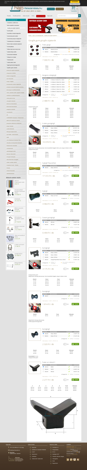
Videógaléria (55, 458)
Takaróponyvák (10, 59)
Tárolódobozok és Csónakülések (13, 41)
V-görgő (44, 191)
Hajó (77, 452)
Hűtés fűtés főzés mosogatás (12, 159)
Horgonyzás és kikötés (11, 73)
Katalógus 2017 (55, 454)
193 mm (52, 222)
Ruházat (8, 168)
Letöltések (34, 456)
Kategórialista (55, 449)
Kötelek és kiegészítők (11, 75)
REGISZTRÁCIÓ (51, 9)
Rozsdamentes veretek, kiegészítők (14, 84)
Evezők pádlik (10, 30)
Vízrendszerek (9, 112)
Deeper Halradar (10, 126)
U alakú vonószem (19, 244)
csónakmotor (75, 450)
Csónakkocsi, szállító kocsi (12, 22)
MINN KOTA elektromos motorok (13, 120)
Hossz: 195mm (54, 128)
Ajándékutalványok (10, 173)
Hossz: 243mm (54, 130)
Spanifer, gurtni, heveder (12, 67)
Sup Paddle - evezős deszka (12, 134)
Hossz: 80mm (54, 333)
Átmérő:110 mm (54, 49)
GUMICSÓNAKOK (10, 128)
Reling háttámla (19, 262)
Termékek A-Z (55, 447)
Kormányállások (10, 46)
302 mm (52, 224)
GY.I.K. (53, 452)
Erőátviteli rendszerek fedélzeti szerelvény (15, 87)
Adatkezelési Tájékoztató (37, 458)
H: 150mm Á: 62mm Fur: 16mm (58, 82)
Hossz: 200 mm (54, 167)
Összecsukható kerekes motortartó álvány (20, 191)
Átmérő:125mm (54, 51)
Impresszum (34, 454)
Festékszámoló (17, 16)
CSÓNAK (68, 451)
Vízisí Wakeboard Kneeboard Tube (14, 140)
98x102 (52, 371)
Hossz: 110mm (54, 252)
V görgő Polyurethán (49, 163)
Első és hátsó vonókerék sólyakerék (14, 44)
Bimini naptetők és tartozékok (13, 25)
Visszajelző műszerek (11, 101)
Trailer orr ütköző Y (48, 362)
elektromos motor (70, 446)
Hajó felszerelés (71, 447)
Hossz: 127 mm (54, 195)
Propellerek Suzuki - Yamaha (12, 165)
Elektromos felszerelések (12, 103)
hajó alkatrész (77, 449)
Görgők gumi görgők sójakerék (13, 28)
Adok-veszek (26, 16)
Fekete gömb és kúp (11, 98)
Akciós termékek (41, 16)
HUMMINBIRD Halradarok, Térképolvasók (15, 117)
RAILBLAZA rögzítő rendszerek (13, 70)
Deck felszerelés (10, 78)
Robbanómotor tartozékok (12, 145)
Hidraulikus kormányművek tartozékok (14, 142)
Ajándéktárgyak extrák (11, 151)
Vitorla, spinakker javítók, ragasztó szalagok (15, 92)
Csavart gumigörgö (48, 218)
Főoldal (9, 16)
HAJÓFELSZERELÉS (71, 452)
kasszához (74, 11)
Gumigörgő (46, 248)
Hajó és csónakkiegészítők (12, 20)
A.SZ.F (33, 452)
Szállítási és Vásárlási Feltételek (39, 449)
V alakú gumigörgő (48, 123)
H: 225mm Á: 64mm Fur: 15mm (58, 89)
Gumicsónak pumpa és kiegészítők (14, 38)
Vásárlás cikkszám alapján (58, 456)
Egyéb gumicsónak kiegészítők (13, 65)
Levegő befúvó (18, 253)
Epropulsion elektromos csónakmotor (14, 123)
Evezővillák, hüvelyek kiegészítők (14, 33)
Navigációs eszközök (11, 109)
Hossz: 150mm (54, 255)
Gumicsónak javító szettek (12, 36)
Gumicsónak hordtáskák (12, 54)
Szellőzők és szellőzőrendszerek (13, 95)
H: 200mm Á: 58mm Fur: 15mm (58, 84)
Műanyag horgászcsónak (12, 131)
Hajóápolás (72, 449)
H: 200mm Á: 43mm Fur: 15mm (58, 91)
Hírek (33, 16)
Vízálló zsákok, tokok (11, 62)
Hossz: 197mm (54, 257)
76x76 (52, 369)
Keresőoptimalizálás (19, 459)
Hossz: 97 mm (54, 336)
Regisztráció (55, 463)
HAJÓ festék (69, 450)
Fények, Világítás (10, 81)
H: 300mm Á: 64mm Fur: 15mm (58, 86)
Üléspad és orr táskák (11, 57)
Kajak (8, 137)
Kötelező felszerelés (11, 170)
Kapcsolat (49, 16)
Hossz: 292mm (54, 132)
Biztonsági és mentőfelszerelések (13, 89)
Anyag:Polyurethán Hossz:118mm (58, 259)
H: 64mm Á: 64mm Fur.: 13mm (57, 79)
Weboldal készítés (19, 458)
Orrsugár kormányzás (11, 156)
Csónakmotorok (10, 148)
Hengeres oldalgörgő (49, 75)
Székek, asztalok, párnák (12, 162)
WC (7, 115)
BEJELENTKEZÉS (59, 9)
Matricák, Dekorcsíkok (11, 154)
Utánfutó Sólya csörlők (11, 51)
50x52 (52, 366)
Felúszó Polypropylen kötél (19, 181)
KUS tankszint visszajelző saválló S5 (19, 218)
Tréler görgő (46, 45)
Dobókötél (17, 199)
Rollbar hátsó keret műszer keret (13, 49)
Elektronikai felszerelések (12, 106)
